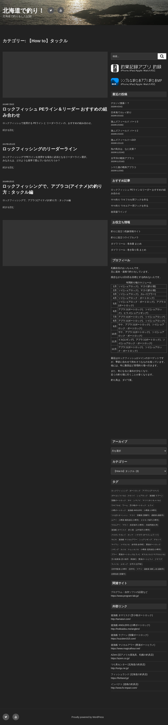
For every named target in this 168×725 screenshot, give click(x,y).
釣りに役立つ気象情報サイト (126, 231)
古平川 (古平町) (136, 564)
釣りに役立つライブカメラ (124, 237)
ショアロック (142, 496)
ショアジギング (145, 540)
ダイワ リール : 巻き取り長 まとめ (128, 249)
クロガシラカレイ (118, 535)
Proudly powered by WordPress (88, 717)
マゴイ (132, 515)
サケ (129, 500)
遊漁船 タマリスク (118, 530)
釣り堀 (131, 530)
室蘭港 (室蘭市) (143, 515)
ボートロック (135, 491)
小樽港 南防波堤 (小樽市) (129, 520)
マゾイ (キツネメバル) (151, 500)
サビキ (114, 540)
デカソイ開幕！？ (120, 103)
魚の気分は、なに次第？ (123, 149)
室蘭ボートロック (118, 500)
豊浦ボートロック (153, 544)
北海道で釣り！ (23, 10)
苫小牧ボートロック (138, 505)
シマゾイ (137, 500)
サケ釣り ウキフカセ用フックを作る (129, 199)
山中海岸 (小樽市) (143, 530)
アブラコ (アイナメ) (150, 491)
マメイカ (115, 564)
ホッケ (130, 535)
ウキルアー (115, 525)
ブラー (114, 554)
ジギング (115, 549)
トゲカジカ (125, 544)
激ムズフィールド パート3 (124, 121)
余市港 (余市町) (138, 544)
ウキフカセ (115, 505)
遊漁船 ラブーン (156, 496)
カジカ (123, 549)
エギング (124, 564)
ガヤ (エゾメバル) (118, 496)
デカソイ (157, 540)
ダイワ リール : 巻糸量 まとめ (126, 243)
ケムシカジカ (133, 549)
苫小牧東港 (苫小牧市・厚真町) (123, 559)
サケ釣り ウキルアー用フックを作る (129, 205)
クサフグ (158, 559)
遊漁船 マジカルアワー (128, 540)
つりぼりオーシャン (119, 515)
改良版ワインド (119, 211)
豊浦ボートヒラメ (145, 559)
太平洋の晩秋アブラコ (122, 158)
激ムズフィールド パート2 (124, 130)
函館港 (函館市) (157, 515)
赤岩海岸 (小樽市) (137, 525)
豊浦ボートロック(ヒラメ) (129, 554)
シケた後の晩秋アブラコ (123, 167)
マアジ (139, 569)
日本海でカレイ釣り (121, 112)
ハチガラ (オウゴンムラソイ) (146, 535)
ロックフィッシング (119, 491)
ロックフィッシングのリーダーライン (39, 148)
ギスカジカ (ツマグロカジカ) (153, 554)
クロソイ (131, 496)
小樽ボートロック (118, 510)
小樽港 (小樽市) (150, 510)
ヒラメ (150, 505)
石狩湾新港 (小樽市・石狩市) (123, 569)
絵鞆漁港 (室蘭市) (118, 574)
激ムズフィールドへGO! (123, 140)
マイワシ (115, 544)
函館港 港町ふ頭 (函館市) (154, 569)
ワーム (125, 505)
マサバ (125, 525)
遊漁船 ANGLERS (135, 510)
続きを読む (8, 130)
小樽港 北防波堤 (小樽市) (151, 549)
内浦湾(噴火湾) (152, 525)
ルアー (114, 520)
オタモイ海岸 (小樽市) (150, 520)
